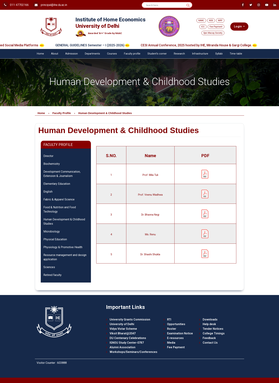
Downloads (210, 319)
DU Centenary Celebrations (128, 338)
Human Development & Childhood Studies (64, 221)
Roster (171, 328)
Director (48, 156)
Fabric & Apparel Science (59, 199)
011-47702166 (15, 5)
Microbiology (51, 231)
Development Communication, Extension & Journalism (61, 174)
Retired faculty (52, 275)
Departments (92, 53)
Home (40, 53)
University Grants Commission (130, 319)
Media (171, 342)
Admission (71, 53)
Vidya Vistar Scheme (123, 328)
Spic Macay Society (212, 33)
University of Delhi (122, 324)
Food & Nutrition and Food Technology (59, 209)
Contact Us (210, 342)
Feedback (209, 338)
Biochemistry (51, 163)
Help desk (209, 324)
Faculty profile (132, 53)
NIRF (220, 20)
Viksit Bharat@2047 (123, 333)
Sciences (49, 267)
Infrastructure (200, 53)
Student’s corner (157, 53)
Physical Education (55, 239)
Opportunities (176, 324)
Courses (112, 53)
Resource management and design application (64, 257)
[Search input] (165, 5)
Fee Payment (216, 26)
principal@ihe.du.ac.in (50, 5)
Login (238, 26)
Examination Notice (180, 333)
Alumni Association (122, 347)
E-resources (175, 338)
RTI (169, 319)
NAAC (201, 20)
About (54, 53)
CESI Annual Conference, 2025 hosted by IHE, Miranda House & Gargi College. (203, 45)
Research (179, 53)
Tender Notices (213, 328)
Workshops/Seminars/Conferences (133, 352)
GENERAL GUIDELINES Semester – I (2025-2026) (97, 45)
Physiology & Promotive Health (62, 247)
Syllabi (219, 53)
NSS (211, 20)
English (47, 191)
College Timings (214, 333)
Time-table (236, 53)
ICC (203, 26)
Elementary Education (56, 183)
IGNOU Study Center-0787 (127, 342)
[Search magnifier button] (188, 5)
